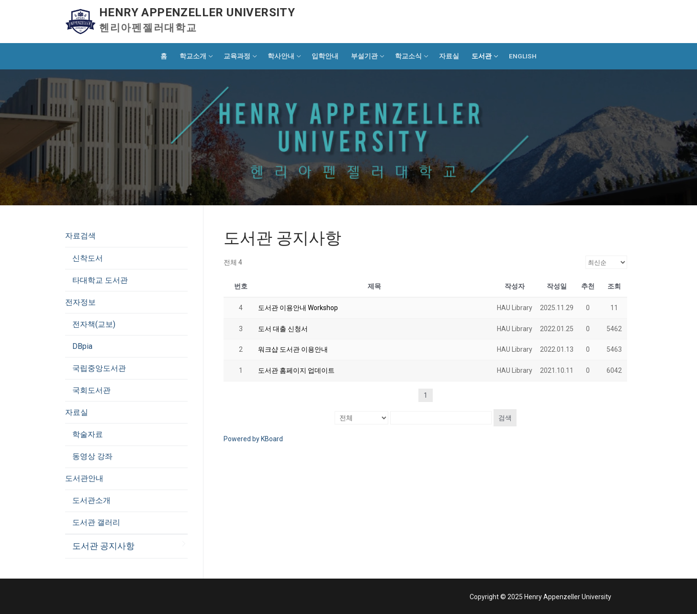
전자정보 (81, 302)
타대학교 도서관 (100, 280)
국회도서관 (91, 390)
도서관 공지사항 (103, 546)
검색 (505, 418)
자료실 (77, 412)
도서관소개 (91, 500)
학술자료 (87, 434)
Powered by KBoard (253, 439)
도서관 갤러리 (96, 522)
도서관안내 (85, 478)
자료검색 (81, 235)
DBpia (82, 346)
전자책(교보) (93, 324)
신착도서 (87, 258)
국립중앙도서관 (99, 368)
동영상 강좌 (92, 456)
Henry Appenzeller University (197, 12)
